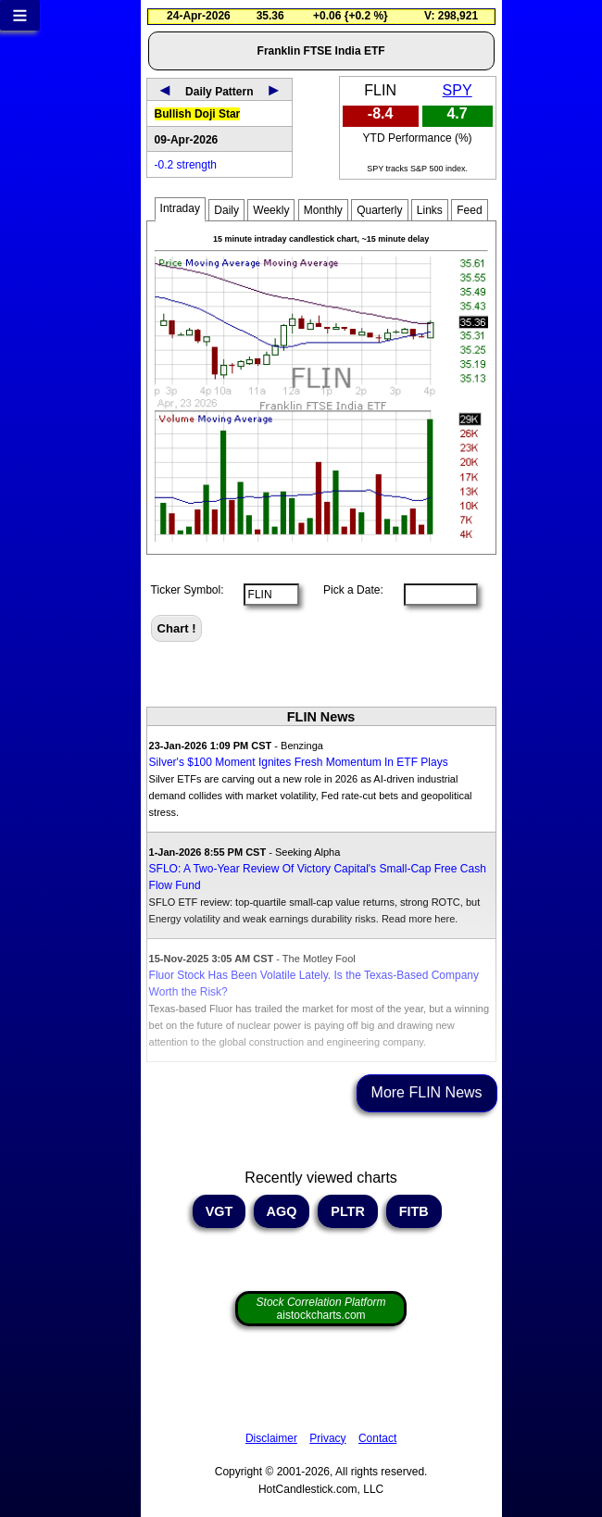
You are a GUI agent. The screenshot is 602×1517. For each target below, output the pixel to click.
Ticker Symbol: (187, 589)
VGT (219, 1211)
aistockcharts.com (321, 1309)
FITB (414, 1211)
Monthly (323, 210)
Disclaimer (271, 1438)
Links (430, 210)
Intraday (180, 208)
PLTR (348, 1211)
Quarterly (379, 210)
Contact (377, 1438)
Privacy (327, 1438)
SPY (457, 90)
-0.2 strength (186, 164)
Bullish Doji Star (198, 113)
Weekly (271, 210)
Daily (226, 210)
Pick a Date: (347, 589)
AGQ (281, 1211)
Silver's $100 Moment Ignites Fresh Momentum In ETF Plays (298, 762)
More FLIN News (427, 1092)
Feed (469, 210)
